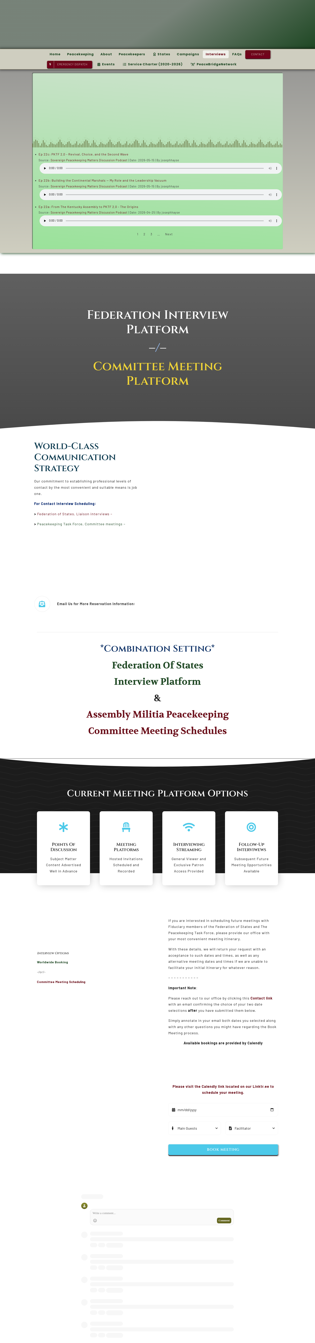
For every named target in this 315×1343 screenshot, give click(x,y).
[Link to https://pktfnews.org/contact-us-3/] (42, 604)
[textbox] (95, 953)
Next (169, 234)
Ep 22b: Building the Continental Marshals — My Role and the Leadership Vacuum (103, 180)
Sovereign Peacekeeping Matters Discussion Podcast (89, 160)
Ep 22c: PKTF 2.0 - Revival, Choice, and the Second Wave (84, 154)
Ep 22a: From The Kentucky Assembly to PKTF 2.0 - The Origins (88, 207)
